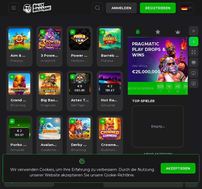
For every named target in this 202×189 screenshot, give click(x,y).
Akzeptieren (178, 168)
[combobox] (186, 8)
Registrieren (157, 8)
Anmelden (121, 8)
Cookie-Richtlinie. (119, 175)
